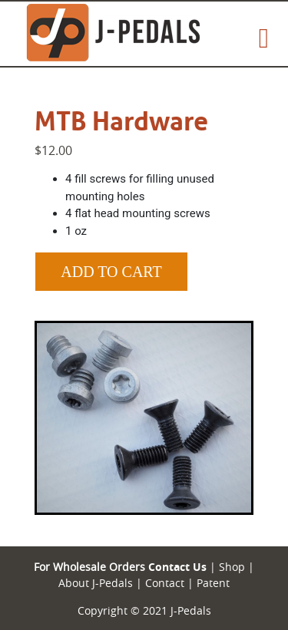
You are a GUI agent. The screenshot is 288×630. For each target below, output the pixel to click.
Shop (230, 566)
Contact (163, 583)
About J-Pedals (95, 583)
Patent (213, 583)
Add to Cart (111, 271)
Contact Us (177, 566)
